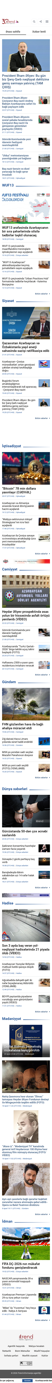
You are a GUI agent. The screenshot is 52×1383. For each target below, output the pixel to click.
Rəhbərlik (6, 1351)
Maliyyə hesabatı (36, 1346)
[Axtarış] (34, 21)
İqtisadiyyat (11, 446)
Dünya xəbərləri (14, 789)
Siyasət (8, 301)
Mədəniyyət (11, 1019)
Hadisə (7, 903)
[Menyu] (47, 21)
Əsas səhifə (13, 31)
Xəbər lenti (39, 31)
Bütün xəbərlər (41, 294)
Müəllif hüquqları (42, 1351)
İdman (7, 1221)
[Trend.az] (10, 21)
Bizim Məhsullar (22, 1351)
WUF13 (8, 185)
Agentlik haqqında (16, 1346)
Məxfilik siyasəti (29, 1355)
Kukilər (45, 1355)
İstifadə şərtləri (11, 1355)
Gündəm (9, 682)
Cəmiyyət (9, 569)
